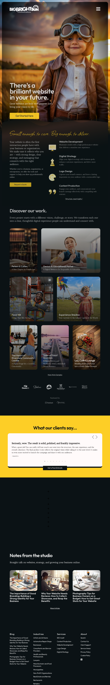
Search (83, 638)
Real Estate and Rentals (42, 677)
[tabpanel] (55, 449)
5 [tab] (56, 461)
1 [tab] (45, 461)
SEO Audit (60, 638)
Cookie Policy (85, 655)
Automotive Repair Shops (42, 641)
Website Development (65, 645)
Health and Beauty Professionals (40, 655)
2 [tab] (48, 461)
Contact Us (85, 641)
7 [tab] (62, 461)
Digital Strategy (62, 652)
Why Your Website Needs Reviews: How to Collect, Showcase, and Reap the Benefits (19, 649)
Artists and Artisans (40, 638)
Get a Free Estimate (55, 468)
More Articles (55, 608)
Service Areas (86, 648)
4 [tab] (54, 461)
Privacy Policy (86, 652)
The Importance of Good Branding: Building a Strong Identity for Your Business (19, 640)
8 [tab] (65, 461)
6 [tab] (59, 461)
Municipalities (38, 670)
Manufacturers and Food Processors (42, 665)
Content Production (64, 641)
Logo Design (61, 648)
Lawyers (36, 660)
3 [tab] (51, 461)
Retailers (36, 684)
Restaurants (37, 680)
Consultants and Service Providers (42, 649)
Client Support (86, 645)
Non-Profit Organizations (42, 673)
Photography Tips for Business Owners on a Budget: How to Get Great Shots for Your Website (19, 660)
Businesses (37, 645)
